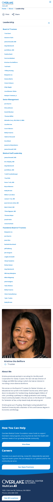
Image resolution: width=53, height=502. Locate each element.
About (11, 9)
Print (5, 14)
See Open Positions (26, 467)
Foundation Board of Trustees (14, 228)
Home (4, 9)
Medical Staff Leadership (12, 153)
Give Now (26, 444)
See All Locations (11, 498)
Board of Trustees (10, 29)
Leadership (20, 9)
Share (16, 14)
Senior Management (11, 99)
